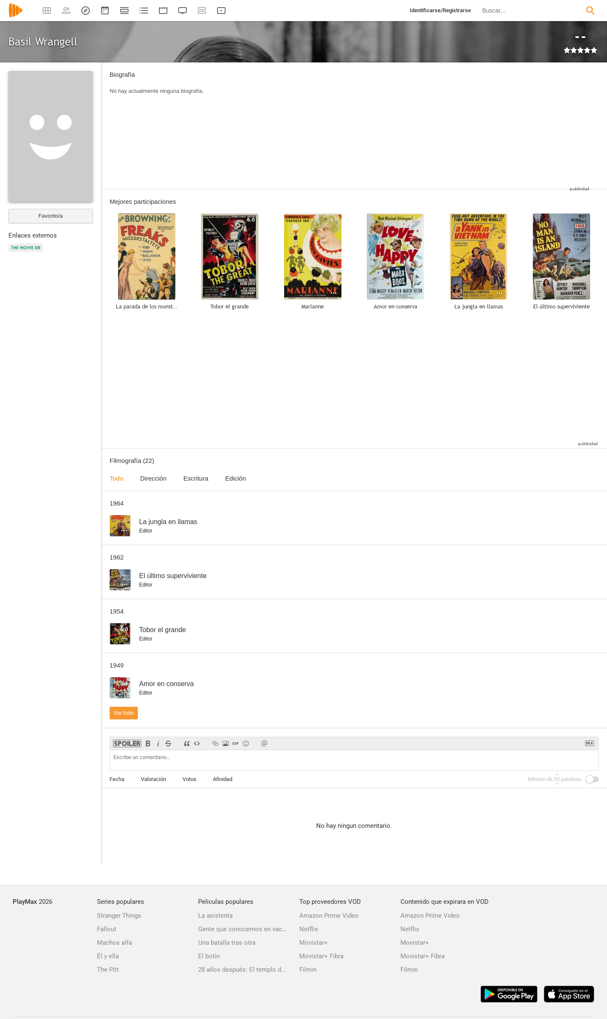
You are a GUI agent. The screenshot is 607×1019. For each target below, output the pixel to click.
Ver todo (124, 713)
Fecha (117, 779)
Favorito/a (50, 216)
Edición (235, 478)
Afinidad (222, 779)
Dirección (153, 478)
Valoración (153, 779)
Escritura (195, 478)
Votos (189, 779)
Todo (117, 478)
